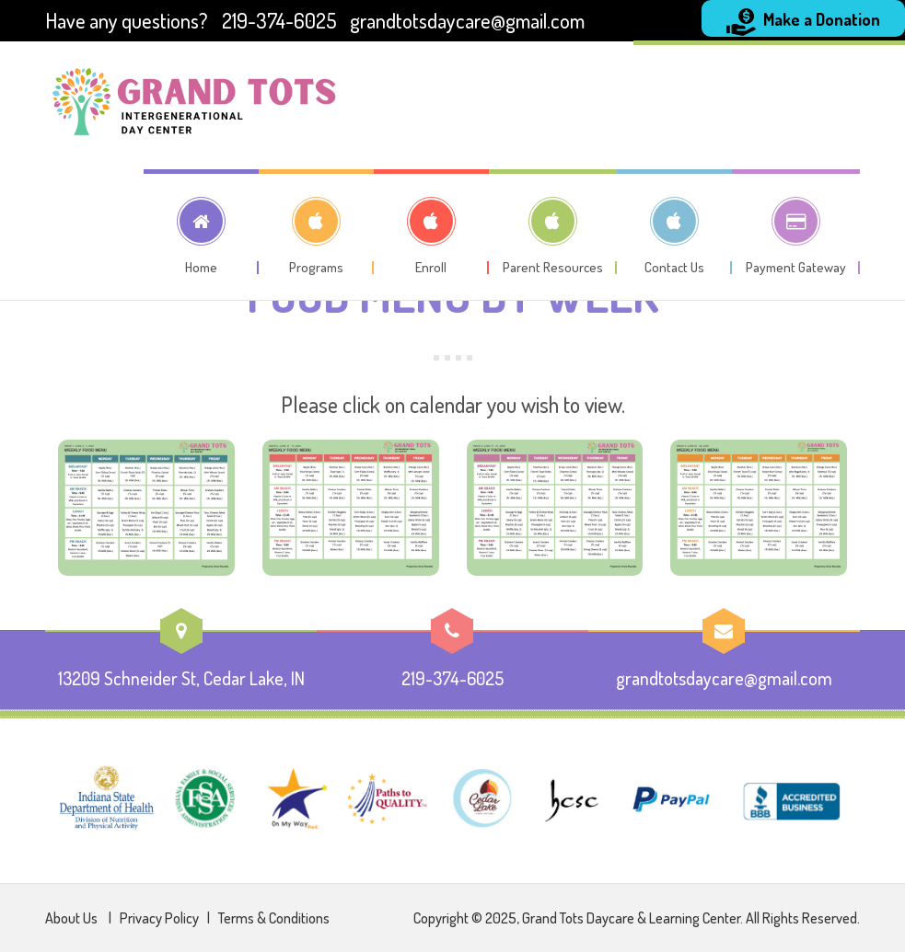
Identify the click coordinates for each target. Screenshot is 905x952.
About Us (72, 918)
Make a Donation (803, 22)
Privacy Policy (161, 918)
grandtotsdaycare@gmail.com (467, 20)
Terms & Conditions (274, 918)
